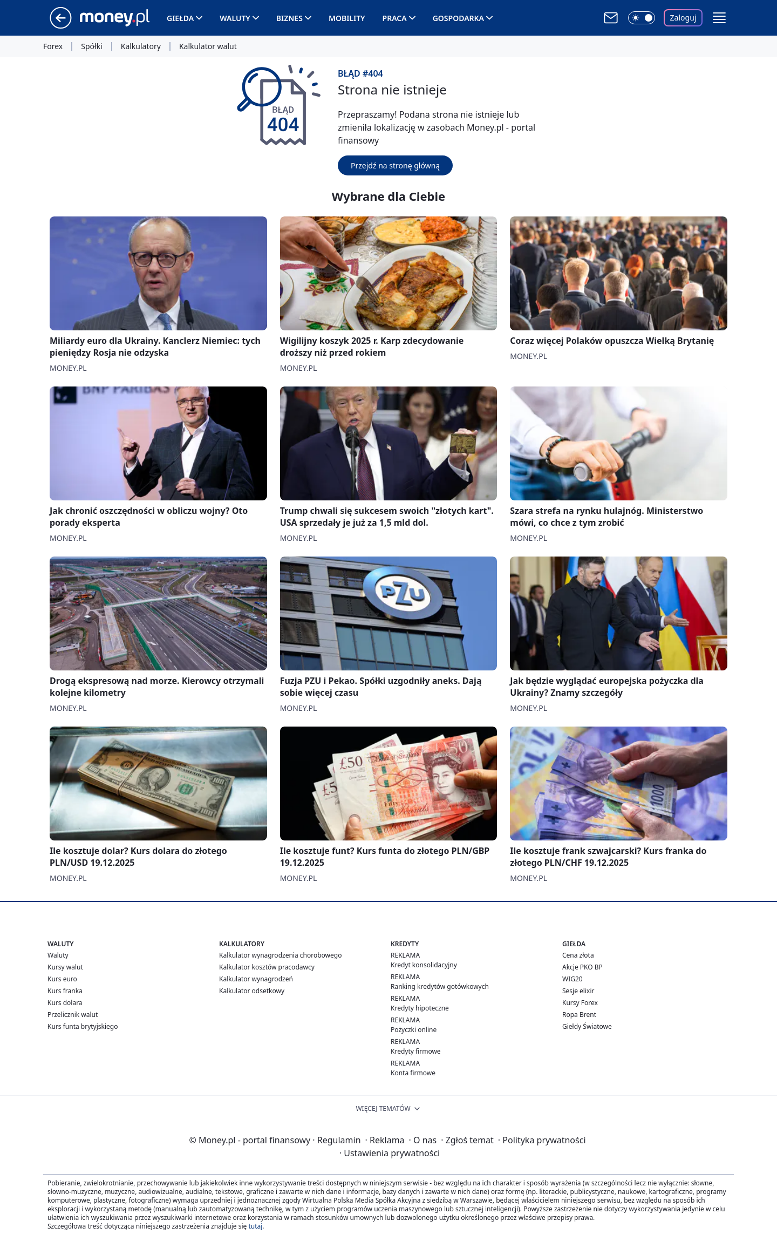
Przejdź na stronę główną (395, 165)
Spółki (91, 46)
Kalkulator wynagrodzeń (256, 979)
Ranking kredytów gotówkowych (440, 986)
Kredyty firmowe (416, 1051)
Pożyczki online (414, 1029)
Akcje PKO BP (582, 967)
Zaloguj (683, 17)
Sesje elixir (578, 990)
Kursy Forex (580, 1002)
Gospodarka (458, 18)
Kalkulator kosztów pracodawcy (267, 967)
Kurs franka (65, 990)
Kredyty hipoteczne (420, 1008)
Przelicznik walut (72, 1014)
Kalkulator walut (208, 46)
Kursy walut (65, 967)
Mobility (347, 18)
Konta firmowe (413, 1072)
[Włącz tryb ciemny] (641, 17)
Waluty (235, 18)
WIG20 (572, 979)
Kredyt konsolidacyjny (424, 964)
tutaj (255, 1226)
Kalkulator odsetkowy (251, 990)
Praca (395, 18)
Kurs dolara (65, 1002)
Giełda (180, 18)
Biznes (289, 18)
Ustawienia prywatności (389, 1153)
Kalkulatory (141, 46)
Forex (53, 46)
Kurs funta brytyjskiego (82, 1026)
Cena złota (578, 955)
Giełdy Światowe (587, 1026)
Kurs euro (62, 979)
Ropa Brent (579, 1014)
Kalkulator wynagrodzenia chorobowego (280, 955)
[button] (719, 17)
